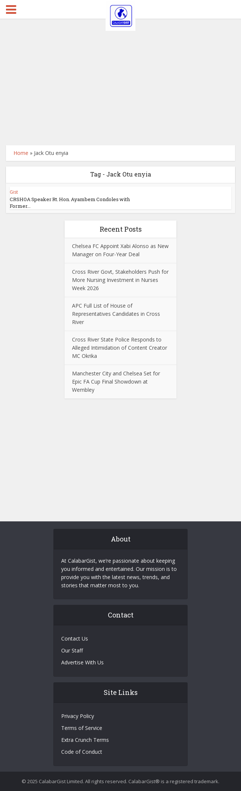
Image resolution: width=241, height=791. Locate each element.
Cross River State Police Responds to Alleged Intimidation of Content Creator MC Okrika (119, 347)
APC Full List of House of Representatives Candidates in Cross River (116, 313)
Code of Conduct (81, 751)
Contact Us (74, 638)
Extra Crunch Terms (85, 739)
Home (20, 152)
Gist (14, 192)
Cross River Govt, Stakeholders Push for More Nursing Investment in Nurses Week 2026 (120, 280)
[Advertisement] (121, 82)
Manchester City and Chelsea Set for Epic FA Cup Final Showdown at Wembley (116, 381)
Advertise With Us (82, 662)
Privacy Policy (77, 715)
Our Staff (72, 650)
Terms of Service (81, 727)
